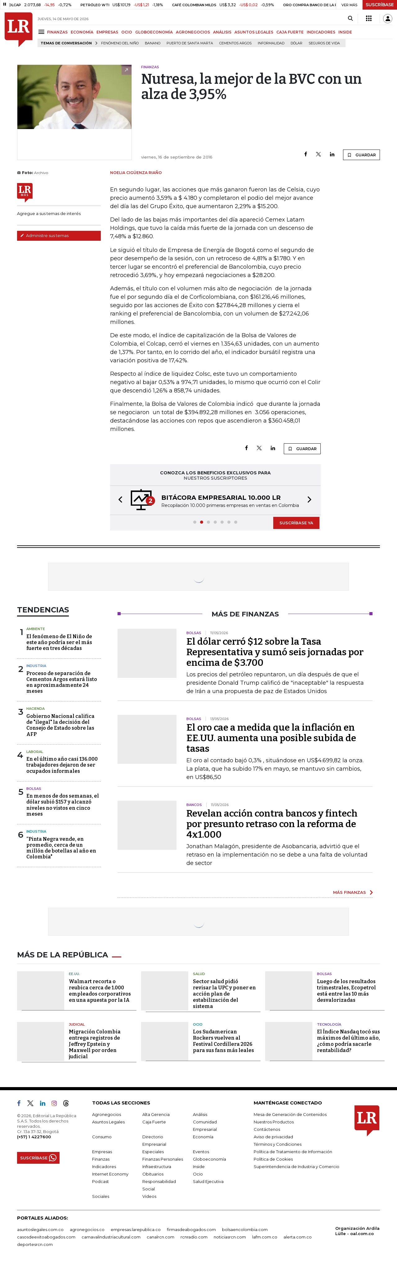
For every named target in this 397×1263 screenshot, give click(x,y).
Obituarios (152, 1173)
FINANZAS (57, 32)
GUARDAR (361, 154)
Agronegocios (106, 1114)
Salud (199, 974)
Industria (36, 666)
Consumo (102, 1136)
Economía (203, 1136)
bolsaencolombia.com (245, 1229)
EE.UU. (74, 974)
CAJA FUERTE (290, 32)
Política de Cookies (273, 1159)
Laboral (34, 752)
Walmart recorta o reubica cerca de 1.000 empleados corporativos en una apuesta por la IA (100, 991)
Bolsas (33, 788)
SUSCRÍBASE (380, 4)
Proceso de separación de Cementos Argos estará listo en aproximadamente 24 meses (61, 682)
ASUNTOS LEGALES (253, 32)
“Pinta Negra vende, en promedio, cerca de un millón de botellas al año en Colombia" (61, 848)
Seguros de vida (324, 43)
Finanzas (100, 1159)
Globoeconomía (209, 1159)
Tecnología (329, 1024)
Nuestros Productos (274, 1121)
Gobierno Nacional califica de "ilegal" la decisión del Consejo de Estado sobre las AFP (60, 725)
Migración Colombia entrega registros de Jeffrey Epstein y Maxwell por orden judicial (95, 1044)
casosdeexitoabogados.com (46, 1236)
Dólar (296, 43)
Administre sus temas (44, 235)
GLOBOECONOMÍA (154, 32)
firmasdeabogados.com (191, 1229)
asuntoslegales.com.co (40, 1229)
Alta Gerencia (156, 1114)
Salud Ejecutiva (208, 1181)
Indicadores (104, 1166)
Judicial (77, 1024)
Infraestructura (156, 1166)
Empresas (102, 1151)
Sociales (100, 1196)
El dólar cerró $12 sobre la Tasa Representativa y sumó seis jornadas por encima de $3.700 (275, 652)
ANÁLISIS (222, 32)
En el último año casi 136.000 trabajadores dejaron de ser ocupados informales (62, 765)
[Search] (350, 19)
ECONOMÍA (82, 32)
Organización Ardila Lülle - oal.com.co (357, 1231)
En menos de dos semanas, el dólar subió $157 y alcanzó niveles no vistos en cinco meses (62, 805)
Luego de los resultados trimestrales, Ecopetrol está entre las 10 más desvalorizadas (346, 991)
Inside (199, 1166)
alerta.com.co (297, 1236)
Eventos (201, 1151)
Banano (152, 43)
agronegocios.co (87, 1229)
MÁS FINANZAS (349, 892)
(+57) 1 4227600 (34, 1136)
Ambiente (35, 629)
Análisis (200, 1114)
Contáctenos (267, 1129)
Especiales (153, 1151)
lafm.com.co (264, 1236)
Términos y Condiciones (277, 1144)
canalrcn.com (160, 1236)
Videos (149, 1196)
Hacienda (35, 708)
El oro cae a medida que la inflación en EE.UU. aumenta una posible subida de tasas (271, 738)
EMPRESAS (107, 32)
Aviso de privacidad (273, 1136)
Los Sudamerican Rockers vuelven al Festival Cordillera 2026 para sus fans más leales (223, 1041)
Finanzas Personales (162, 1159)
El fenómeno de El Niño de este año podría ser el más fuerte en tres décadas (59, 642)
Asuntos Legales (108, 1121)
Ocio (198, 1024)
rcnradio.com (194, 1236)
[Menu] (42, 32)
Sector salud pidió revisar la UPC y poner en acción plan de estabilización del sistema (224, 994)
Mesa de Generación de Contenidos (290, 1114)
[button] (118, 500)
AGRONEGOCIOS (193, 32)
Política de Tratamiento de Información (293, 1151)
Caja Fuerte (154, 1121)
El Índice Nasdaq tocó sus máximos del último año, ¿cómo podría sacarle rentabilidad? (348, 1041)
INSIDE (345, 32)
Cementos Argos (235, 43)
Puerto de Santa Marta (190, 43)
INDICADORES (321, 32)
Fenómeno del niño (120, 43)
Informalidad (271, 43)
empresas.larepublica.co (136, 1229)
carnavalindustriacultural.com (111, 1236)
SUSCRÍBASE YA (296, 522)
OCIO (126, 32)
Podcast (100, 1181)
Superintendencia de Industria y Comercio (296, 1166)
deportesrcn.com (35, 1244)
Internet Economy (110, 1173)
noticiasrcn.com (230, 1236)
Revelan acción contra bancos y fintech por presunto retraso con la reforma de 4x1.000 (272, 824)
